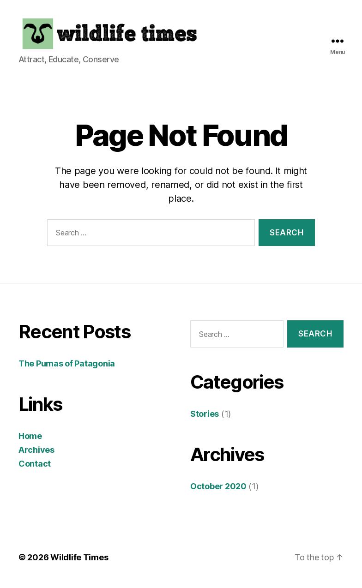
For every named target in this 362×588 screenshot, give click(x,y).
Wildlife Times (79, 562)
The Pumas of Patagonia (66, 368)
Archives (36, 455)
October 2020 (218, 491)
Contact (34, 469)
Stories (204, 418)
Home (30, 441)
